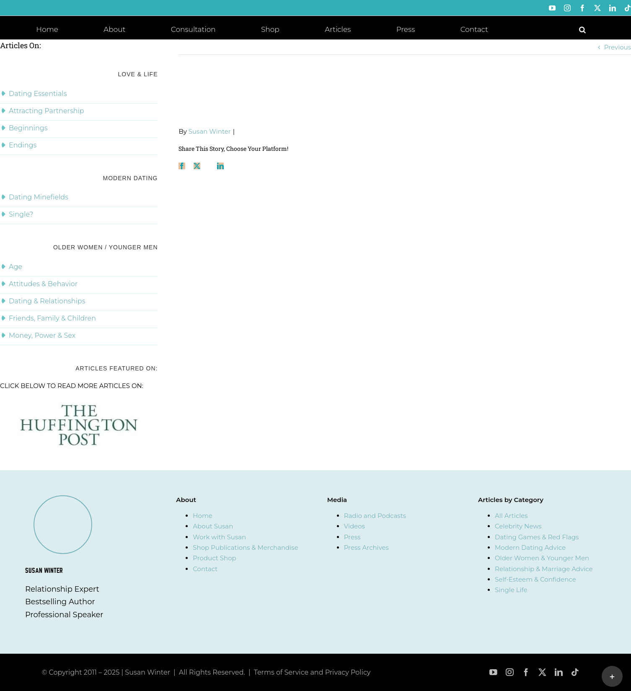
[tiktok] (575, 672)
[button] (582, 29)
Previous (617, 47)
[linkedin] (559, 672)
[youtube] (493, 672)
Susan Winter (210, 131)
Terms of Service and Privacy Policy (312, 672)
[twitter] (542, 672)
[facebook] (526, 672)
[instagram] (510, 672)
